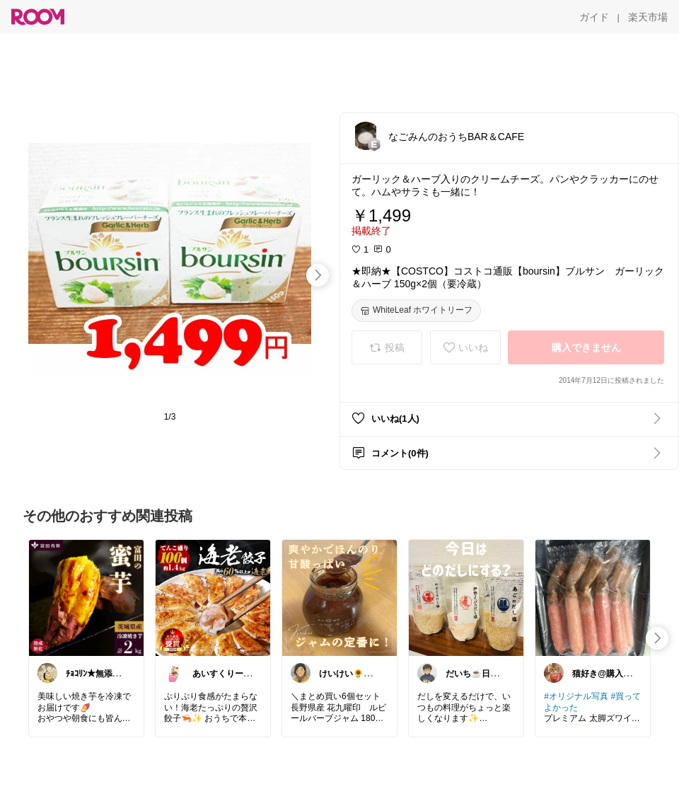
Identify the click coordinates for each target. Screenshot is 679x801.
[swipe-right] (317, 275)
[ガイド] (594, 17)
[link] (86, 597)
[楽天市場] (648, 17)
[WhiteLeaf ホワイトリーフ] (416, 310)
